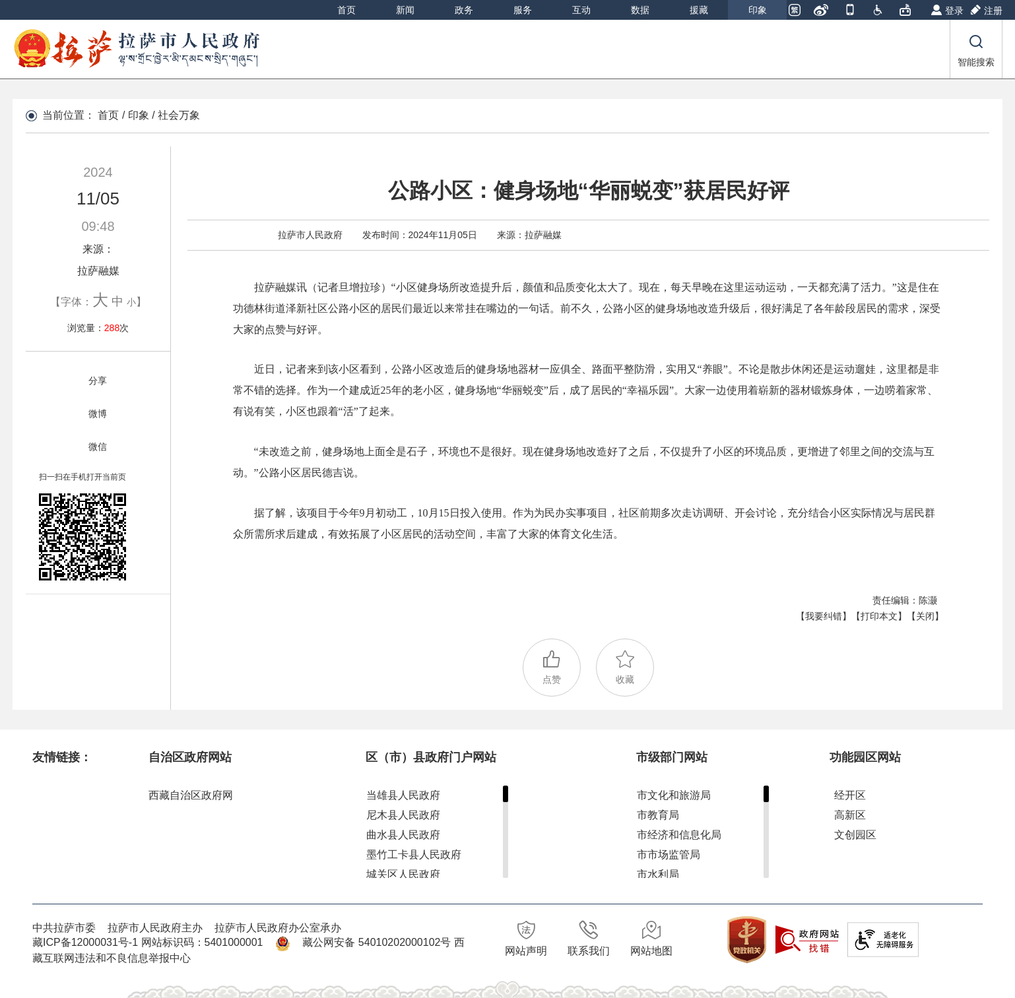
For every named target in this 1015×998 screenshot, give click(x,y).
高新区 (850, 815)
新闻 (405, 10)
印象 (757, 10)
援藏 (699, 10)
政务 (464, 10)
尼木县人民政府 (403, 815)
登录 (954, 10)
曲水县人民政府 (403, 834)
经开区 (850, 795)
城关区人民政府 (403, 874)
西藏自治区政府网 (190, 795)
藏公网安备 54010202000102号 (376, 942)
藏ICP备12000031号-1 (86, 942)
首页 (346, 10)
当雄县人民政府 (403, 795)
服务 (522, 10)
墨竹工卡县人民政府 (413, 854)
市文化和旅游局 (674, 795)
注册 (993, 10)
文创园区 (855, 834)
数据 (640, 10)
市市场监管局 (668, 854)
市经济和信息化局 (679, 834)
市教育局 (658, 815)
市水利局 (658, 874)
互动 (581, 10)
